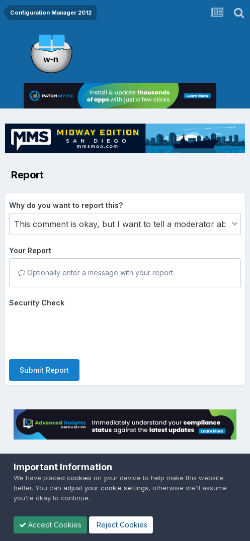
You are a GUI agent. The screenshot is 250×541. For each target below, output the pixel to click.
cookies (79, 478)
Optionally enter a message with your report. (96, 272)
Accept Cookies (50, 524)
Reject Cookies (121, 524)
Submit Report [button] (44, 370)
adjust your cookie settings (105, 488)
